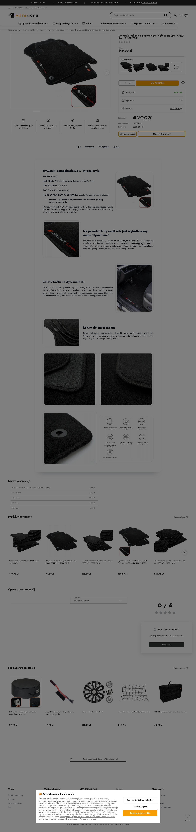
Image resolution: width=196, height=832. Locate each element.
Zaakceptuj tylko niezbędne (140, 800)
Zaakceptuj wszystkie (140, 813)
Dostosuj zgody (140, 806)
